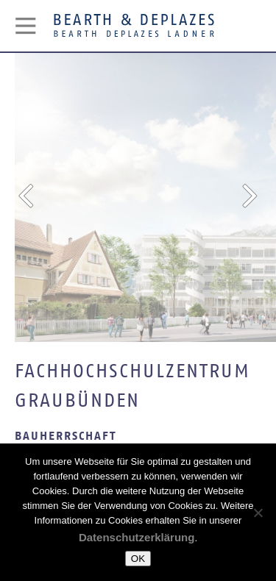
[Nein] (257, 512)
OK (138, 558)
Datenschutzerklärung (137, 537)
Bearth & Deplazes (134, 25)
